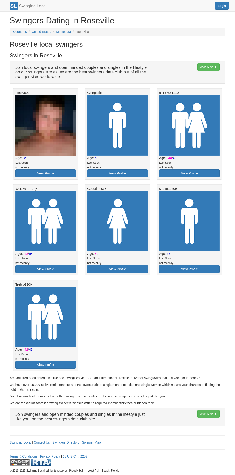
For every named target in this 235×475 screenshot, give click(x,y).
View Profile (45, 173)
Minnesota (63, 32)
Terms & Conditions (23, 456)
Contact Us (42, 442)
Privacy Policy (50, 456)
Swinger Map (91, 442)
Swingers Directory (65, 442)
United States (41, 32)
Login (222, 6)
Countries (20, 32)
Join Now (208, 67)
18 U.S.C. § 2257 (75, 456)
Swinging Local (20, 442)
